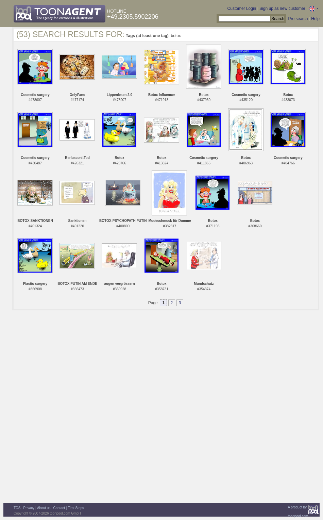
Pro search (298, 18)
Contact (59, 508)
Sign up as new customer (282, 8)
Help (315, 18)
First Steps (76, 508)
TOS (17, 508)
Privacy (29, 508)
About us (43, 508)
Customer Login (241, 8)
